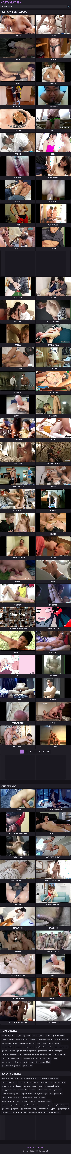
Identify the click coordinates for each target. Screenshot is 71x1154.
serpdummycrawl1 (8, 1035)
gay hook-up (63, 1047)
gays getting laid (63, 1109)
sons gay (33, 1090)
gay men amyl (27, 1066)
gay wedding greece (35, 1112)
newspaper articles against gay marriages (38, 1054)
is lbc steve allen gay (14, 1086)
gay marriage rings (46, 1082)
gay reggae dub (27, 1094)
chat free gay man (46, 1105)
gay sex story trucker (23, 1035)
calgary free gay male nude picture (33, 1097)
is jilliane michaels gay (9, 1082)
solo (44, 1043)
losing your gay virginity (10, 1078)
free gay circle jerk (56, 1094)
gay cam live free (59, 1054)
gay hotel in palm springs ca (11, 1066)
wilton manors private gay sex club (49, 1090)
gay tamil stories (58, 1035)
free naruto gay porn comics (33, 1086)
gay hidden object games (10, 1109)
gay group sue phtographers (26, 1051)
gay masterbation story (28, 1109)
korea (4, 1086)
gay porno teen (7, 1062)
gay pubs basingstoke (52, 1086)
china (55, 1047)
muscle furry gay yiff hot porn (11, 1058)
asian (39, 1043)
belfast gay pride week (9, 1054)
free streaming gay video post (12, 1105)
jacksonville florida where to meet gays (14, 1101)
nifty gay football (54, 1043)
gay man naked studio (45, 1051)
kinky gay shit (23, 1082)
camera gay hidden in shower (48, 1078)
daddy (49, 1058)
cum (20, 1054)
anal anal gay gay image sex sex (34, 1058)
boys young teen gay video (11, 1097)
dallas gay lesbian (8, 1039)
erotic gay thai (22, 1090)
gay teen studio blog (61, 1105)
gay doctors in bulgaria (9, 1043)
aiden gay (58, 1051)
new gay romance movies (28, 1078)
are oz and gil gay (7, 1047)
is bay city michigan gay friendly (40, 1101)
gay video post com (8, 1051)
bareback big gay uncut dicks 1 (40, 1062)
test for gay (34, 1082)
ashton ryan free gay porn (47, 1109)
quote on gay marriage (44, 1039)
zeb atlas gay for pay (61, 1039)
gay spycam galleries (9, 1090)
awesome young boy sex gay (25, 1039)
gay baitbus (6, 1112)
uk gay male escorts (20, 1062)
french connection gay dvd (10, 1094)
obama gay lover (38, 1035)
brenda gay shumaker (19, 1112)
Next (49, 751)
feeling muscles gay (40, 1094)
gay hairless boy (60, 1082)
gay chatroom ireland (31, 1105)
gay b (55, 1058)
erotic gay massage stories (24, 1047)
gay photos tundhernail (43, 1047)
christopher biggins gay (52, 1112)
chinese (48, 1035)
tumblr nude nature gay (27, 1043)
